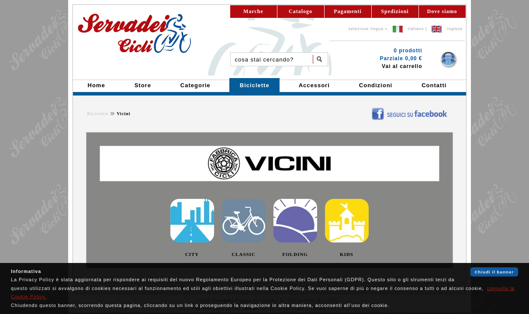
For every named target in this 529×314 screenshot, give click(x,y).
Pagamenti (348, 11)
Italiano (416, 29)
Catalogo (300, 11)
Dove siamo (442, 11)
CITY (192, 254)
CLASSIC (244, 254)
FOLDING (295, 254)
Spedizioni (394, 11)
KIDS (346, 254)
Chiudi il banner (494, 272)
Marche (253, 11)
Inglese (455, 29)
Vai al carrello (402, 66)
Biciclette (98, 113)
